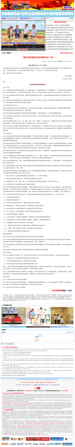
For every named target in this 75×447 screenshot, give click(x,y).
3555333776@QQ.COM (12, 18)
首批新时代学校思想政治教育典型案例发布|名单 (61, 49)
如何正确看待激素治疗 (38, 325)
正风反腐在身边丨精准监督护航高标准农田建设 (60, 42)
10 (33, 44)
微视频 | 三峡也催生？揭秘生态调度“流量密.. (44, 47)
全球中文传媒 (13, 4)
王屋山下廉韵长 (63, 325)
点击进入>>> (29, 18)
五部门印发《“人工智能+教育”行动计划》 (59, 32)
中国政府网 (59, 61)
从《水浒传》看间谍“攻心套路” (9, 47)
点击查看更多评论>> (70, 332)
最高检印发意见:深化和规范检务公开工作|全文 (60, 46)
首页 (4, 53)
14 (41, 44)
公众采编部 (24, 379)
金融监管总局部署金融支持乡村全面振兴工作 (60, 37)
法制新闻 (8, 53)
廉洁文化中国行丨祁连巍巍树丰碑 (25, 47)
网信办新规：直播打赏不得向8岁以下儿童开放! (60, 30)
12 (37, 44)
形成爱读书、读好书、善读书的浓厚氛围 (59, 25)
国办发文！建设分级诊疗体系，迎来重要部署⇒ (60, 34)
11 (35, 44)
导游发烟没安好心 (13, 325)
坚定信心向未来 (60, 22)
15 (43, 44)
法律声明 (29, 379)
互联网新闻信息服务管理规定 (25, 352)
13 (39, 44)
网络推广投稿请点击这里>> (66, 53)
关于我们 (19, 379)
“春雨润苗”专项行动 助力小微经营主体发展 (59, 44)
